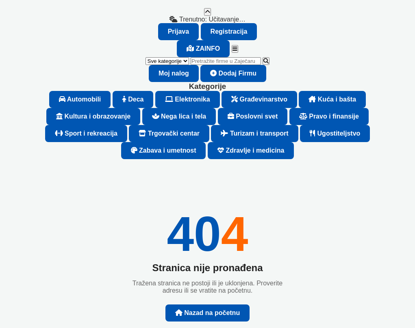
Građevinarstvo (259, 99)
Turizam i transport (254, 133)
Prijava (178, 31)
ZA (203, 48)
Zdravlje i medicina (251, 150)
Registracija (229, 31)
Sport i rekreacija (86, 133)
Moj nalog (174, 73)
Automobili (80, 99)
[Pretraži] (266, 61)
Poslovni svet (253, 116)
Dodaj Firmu (233, 73)
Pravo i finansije (329, 116)
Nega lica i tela (179, 116)
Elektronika (187, 99)
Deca (133, 99)
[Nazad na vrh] (207, 12)
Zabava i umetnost (163, 150)
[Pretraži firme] (226, 61)
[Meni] (235, 49)
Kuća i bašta (332, 99)
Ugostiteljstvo (335, 133)
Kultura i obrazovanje (93, 116)
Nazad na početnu (207, 312)
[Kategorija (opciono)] (167, 61)
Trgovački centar (169, 133)
